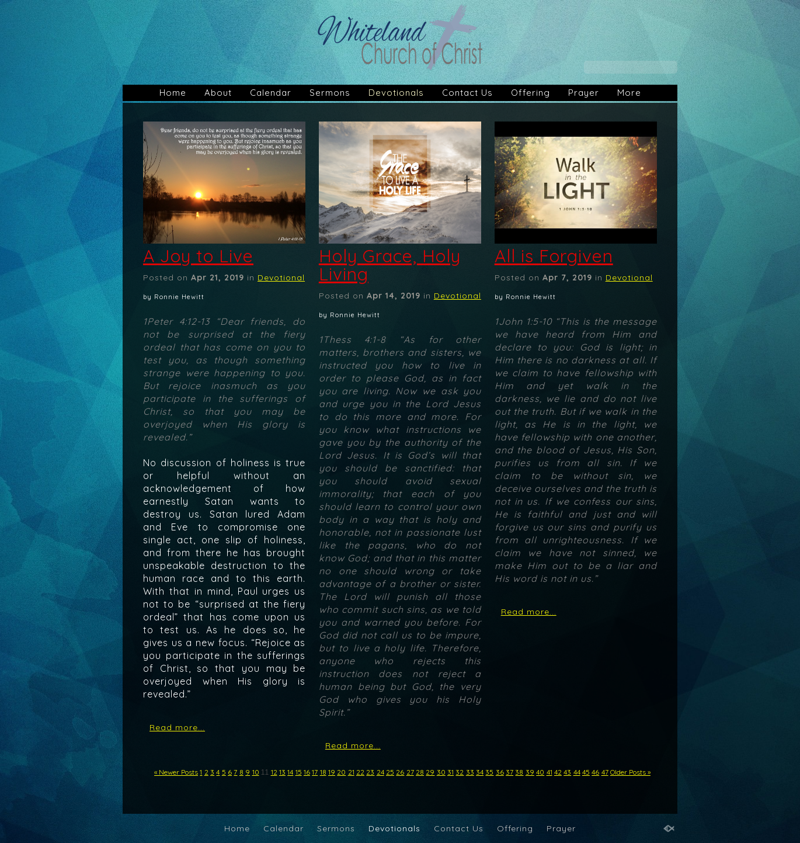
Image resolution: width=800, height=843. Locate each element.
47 (604, 772)
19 (331, 772)
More (629, 92)
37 (509, 772)
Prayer (583, 92)
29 (430, 772)
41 (549, 772)
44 (576, 772)
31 (450, 772)
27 (410, 772)
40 (540, 772)
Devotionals (396, 92)
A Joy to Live (198, 256)
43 (567, 772)
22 (360, 772)
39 (530, 772)
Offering (530, 92)
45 (586, 772)
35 (489, 772)
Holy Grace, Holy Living (390, 265)
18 (323, 772)
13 (282, 772)
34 (480, 772)
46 (595, 772)
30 (441, 772)
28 (420, 772)
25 (390, 772)
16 (307, 772)
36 (500, 772)
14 (290, 772)
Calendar (270, 92)
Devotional (281, 277)
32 (459, 772)
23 (370, 772)
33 (470, 772)
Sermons (329, 92)
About (218, 92)
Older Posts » (630, 772)
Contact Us (467, 92)
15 (298, 772)
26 (400, 772)
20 (341, 772)
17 (315, 772)
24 (380, 772)
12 (274, 772)
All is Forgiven (554, 256)
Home (172, 92)
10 (255, 772)
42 (558, 772)
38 (519, 772)
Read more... (177, 727)
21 (351, 772)
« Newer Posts (176, 772)
